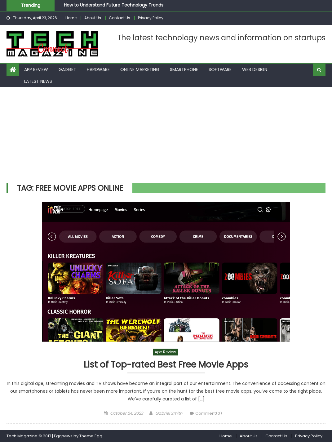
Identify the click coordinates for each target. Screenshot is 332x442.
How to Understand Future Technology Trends (113, 5)
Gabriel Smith (168, 413)
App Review (36, 69)
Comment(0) (208, 413)
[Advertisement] (166, 133)
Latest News (38, 81)
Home (71, 17)
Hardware (98, 69)
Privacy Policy (150, 17)
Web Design (254, 69)
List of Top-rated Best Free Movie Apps (166, 365)
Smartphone (184, 69)
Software (220, 69)
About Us (92, 17)
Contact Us (119, 17)
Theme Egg (90, 436)
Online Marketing (139, 69)
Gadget (67, 69)
